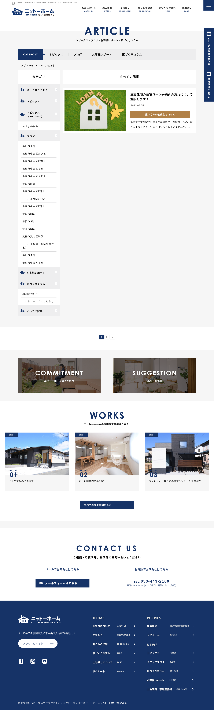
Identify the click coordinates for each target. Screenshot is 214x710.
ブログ (78, 54)
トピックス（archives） (35, 114)
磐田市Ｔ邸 (29, 255)
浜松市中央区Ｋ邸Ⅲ (34, 176)
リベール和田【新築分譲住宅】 (38, 246)
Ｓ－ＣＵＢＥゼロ (37, 90)
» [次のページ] (112, 337)
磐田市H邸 (28, 214)
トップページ (26, 65)
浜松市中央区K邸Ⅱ (33, 191)
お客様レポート (102, 54)
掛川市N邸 (28, 229)
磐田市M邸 (28, 184)
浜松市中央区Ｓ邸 (32, 168)
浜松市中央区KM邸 (33, 161)
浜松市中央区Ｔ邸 (32, 263)
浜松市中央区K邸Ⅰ (33, 206)
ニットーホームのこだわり (38, 301)
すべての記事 (35, 311)
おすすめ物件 (30, 126)
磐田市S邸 (28, 221)
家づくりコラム (132, 54)
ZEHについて (30, 294)
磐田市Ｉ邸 (29, 146)
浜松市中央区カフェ (34, 153)
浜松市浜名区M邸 (32, 236)
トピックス (56, 54)
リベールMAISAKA (33, 199)
